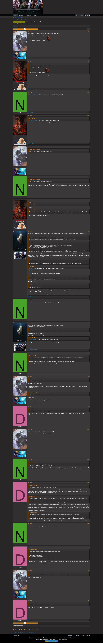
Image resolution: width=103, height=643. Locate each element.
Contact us (70, 635)
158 (33, 28)
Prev (15, 28)
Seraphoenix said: (32, 378)
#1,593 (88, 406)
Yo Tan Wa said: (32, 63)
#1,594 (88, 429)
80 (25, 28)
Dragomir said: (32, 276)
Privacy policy (82, 635)
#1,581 (88, 31)
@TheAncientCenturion (33, 94)
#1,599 (88, 570)
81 (27, 28)
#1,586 (88, 176)
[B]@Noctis (31, 268)
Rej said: (30, 235)
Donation (21, 15)
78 (20, 28)
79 (23, 28)
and (34, 89)
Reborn (15, 23)
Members (35, 15)
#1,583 (88, 92)
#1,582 (88, 61)
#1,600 (88, 600)
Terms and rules (76, 635)
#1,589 (88, 299)
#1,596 (88, 482)
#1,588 (88, 231)
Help (87, 635)
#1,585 (88, 146)
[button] (24, 15)
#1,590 (88, 323)
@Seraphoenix (31, 302)
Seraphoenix (20, 251)
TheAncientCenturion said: (34, 149)
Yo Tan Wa (20, 51)
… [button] (31, 28)
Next (37, 28)
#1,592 (88, 376)
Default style (16, 635)
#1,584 (88, 115)
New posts (15, 17)
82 (29, 28)
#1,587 (88, 200)
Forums (15, 15)
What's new (28, 15)
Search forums (20, 17)
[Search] (87, 15)
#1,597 (88, 523)
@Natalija (30, 402)
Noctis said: (31, 118)
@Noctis (30, 431)
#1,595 (88, 459)
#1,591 (88, 353)
